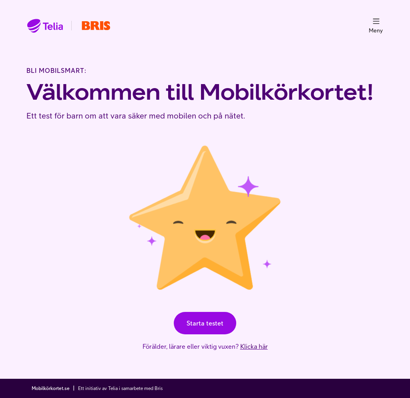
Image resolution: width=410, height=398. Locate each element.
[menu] (376, 21)
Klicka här (254, 346)
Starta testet (205, 323)
